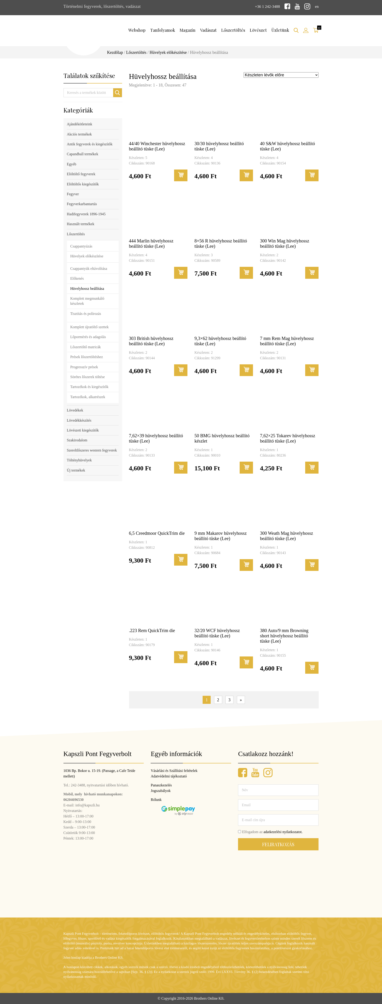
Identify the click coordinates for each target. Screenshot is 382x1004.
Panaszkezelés (161, 785)
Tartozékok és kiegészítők (89, 386)
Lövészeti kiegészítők (83, 430)
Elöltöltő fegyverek (81, 173)
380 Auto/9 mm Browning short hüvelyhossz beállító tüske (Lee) (284, 635)
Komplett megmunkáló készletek (87, 300)
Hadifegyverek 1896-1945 (86, 214)
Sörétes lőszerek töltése (87, 376)
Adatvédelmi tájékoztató (169, 776)
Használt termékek (81, 223)
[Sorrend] (281, 74)
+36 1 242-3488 (266, 6)
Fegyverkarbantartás (82, 203)
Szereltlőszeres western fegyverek (92, 450)
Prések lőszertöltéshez (86, 356)
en (317, 6)
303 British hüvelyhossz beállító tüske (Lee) (151, 340)
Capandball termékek (82, 153)
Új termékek (76, 470)
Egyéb (71, 164)
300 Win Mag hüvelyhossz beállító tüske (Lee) (284, 243)
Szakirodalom (77, 440)
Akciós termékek (79, 133)
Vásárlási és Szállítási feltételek (174, 771)
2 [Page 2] (218, 699)
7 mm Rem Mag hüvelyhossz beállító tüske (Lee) (287, 340)
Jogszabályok (160, 791)
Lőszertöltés (233, 29)
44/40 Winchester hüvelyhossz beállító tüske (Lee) (157, 145)
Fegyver (73, 194)
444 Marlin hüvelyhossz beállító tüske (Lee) (151, 243)
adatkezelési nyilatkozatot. (283, 832)
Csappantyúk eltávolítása (88, 268)
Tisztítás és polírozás (85, 313)
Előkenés (77, 278)
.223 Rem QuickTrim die (152, 630)
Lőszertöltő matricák (85, 346)
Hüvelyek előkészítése (168, 52)
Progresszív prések (84, 366)
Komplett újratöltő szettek (89, 326)
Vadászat (208, 29)
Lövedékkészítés (79, 420)
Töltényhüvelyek (79, 460)
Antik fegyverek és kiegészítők (90, 144)
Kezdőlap (115, 52)
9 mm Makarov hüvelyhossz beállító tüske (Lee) (220, 535)
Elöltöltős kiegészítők (83, 183)
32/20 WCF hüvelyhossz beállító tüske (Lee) (217, 633)
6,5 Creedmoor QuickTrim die (157, 532)
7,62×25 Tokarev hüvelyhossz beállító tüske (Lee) (287, 438)
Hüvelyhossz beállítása (87, 288)
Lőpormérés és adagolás (88, 336)
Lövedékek (75, 410)
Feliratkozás (278, 844)
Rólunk (156, 800)
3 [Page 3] (229, 699)
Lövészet (258, 29)
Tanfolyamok (162, 29)
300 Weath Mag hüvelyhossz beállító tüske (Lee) (286, 535)
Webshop (137, 29)
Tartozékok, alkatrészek (87, 396)
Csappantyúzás (81, 246)
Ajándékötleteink (79, 124)
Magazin (187, 29)
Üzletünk (280, 29)
